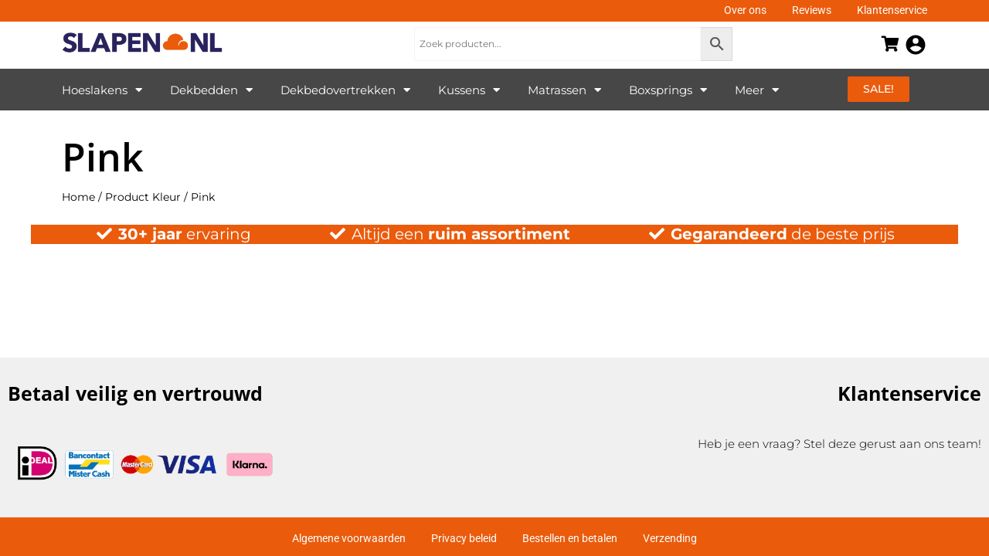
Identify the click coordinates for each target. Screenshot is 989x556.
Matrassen (564, 89)
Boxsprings (668, 89)
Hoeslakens (102, 89)
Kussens (469, 89)
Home (78, 197)
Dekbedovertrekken (345, 89)
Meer (757, 89)
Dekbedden (211, 89)
